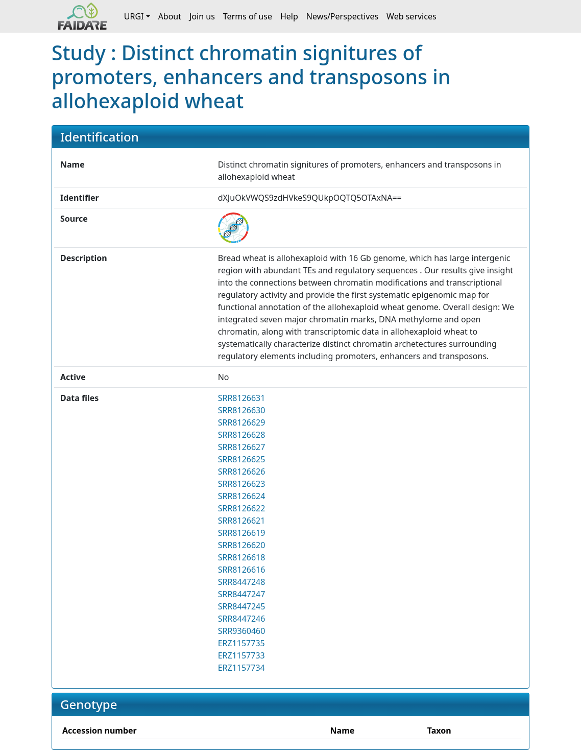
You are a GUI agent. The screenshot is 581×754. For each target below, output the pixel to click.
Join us (202, 16)
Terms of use (247, 16)
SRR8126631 (241, 398)
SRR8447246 (241, 618)
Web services (411, 16)
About (169, 16)
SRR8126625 (241, 459)
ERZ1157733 (241, 655)
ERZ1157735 (241, 643)
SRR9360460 (241, 631)
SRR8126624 (241, 496)
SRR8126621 (241, 520)
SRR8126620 (241, 545)
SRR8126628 (241, 434)
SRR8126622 (241, 508)
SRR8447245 (241, 606)
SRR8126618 (241, 557)
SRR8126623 (241, 483)
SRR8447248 (241, 581)
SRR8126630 (241, 410)
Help (289, 16)
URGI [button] (134, 16)
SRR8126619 (241, 532)
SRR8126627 (241, 447)
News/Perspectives (342, 16)
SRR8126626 (241, 471)
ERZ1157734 (241, 667)
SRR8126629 (241, 422)
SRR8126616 (241, 569)
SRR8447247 (241, 594)
